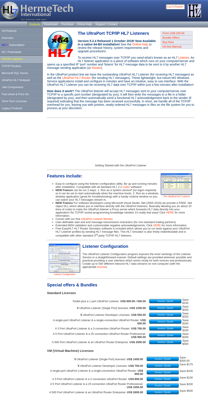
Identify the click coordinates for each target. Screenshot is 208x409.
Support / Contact (106, 24)
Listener (183, 57)
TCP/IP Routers (11, 66)
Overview (7, 37)
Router (96, 68)
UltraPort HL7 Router (76, 78)
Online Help (84, 24)
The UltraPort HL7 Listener (177, 195)
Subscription (13, 44)
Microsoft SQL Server (15, 73)
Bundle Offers (171, 37)
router (126, 187)
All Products (9, 30)
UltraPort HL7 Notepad (16, 80)
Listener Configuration (65, 273)
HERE (170, 212)
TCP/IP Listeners (12, 59)
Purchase (67, 24)
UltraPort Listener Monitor (97, 218)
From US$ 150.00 (174, 33)
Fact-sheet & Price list (15, 94)
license (101, 266)
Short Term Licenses (14, 101)
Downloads (51, 24)
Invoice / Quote (165, 301)
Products (34, 24)
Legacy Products (12, 108)
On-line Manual (172, 46)
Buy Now (168, 42)
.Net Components (12, 87)
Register (179, 7)
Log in (170, 7)
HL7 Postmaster (12, 52)
